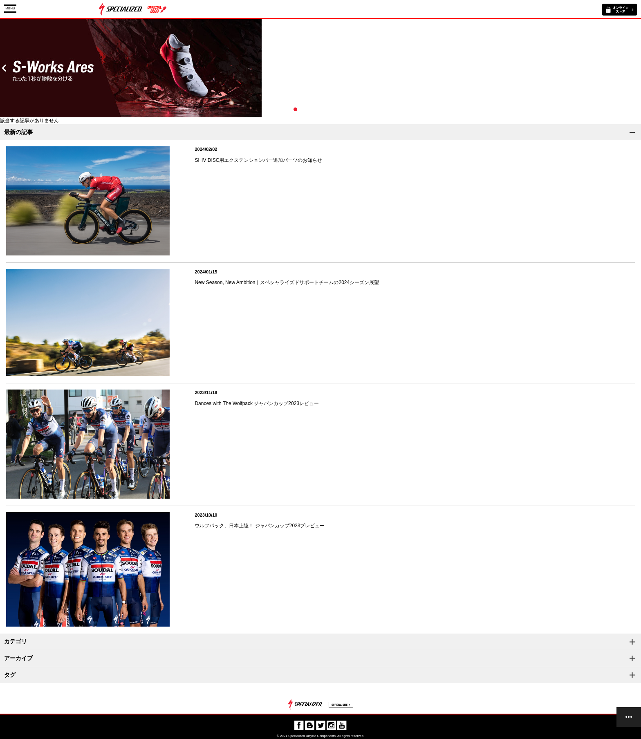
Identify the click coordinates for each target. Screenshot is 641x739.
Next (637, 68)
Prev (4, 68)
